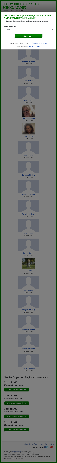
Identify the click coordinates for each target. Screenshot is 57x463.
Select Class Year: (10, 26)
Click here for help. (34, 46)
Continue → (28, 36)
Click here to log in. (39, 43)
